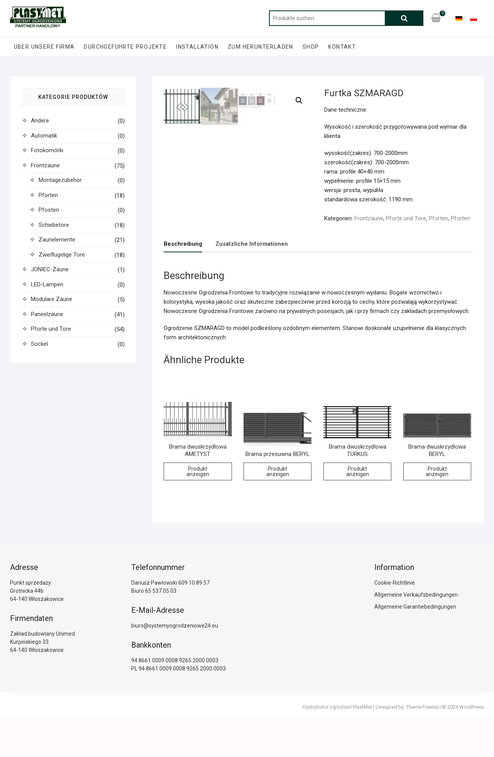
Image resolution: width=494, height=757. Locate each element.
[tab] (183, 283)
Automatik (44, 135)
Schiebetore (54, 224)
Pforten (438, 218)
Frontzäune (368, 218)
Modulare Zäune (51, 299)
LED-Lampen (47, 284)
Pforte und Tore (406, 218)
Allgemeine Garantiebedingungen (415, 646)
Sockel (39, 343)
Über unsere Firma (44, 47)
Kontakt (342, 47)
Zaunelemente (57, 239)
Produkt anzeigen (197, 510)
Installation (197, 47)
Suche (404, 18)
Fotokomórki (47, 150)
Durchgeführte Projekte (125, 47)
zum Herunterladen (260, 47)
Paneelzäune (47, 314)
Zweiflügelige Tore (62, 254)
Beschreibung (183, 282)
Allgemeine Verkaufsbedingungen (416, 634)
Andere (40, 120)
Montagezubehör (60, 180)
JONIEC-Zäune (50, 269)
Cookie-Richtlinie (394, 622)
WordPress (471, 746)
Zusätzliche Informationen (251, 282)
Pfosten (49, 209)
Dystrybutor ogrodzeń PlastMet (337, 746)
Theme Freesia (422, 746)
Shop (311, 47)
